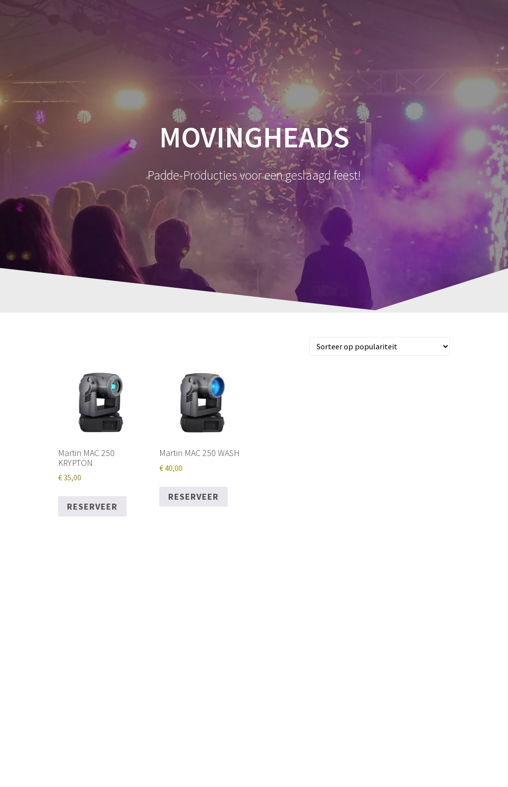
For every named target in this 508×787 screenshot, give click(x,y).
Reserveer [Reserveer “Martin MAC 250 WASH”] (193, 496)
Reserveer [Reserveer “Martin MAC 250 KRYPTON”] (92, 506)
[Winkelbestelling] (379, 346)
